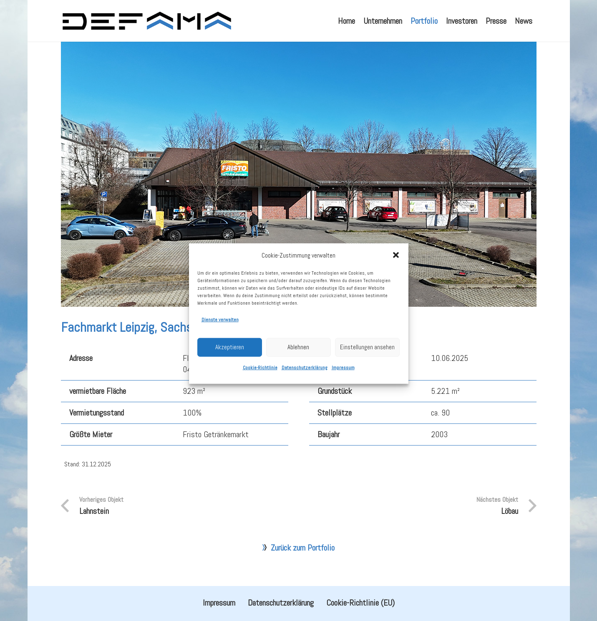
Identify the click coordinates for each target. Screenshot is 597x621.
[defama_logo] (146, 20)
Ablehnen (298, 357)
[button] (396, 265)
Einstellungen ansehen (367, 357)
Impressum (343, 377)
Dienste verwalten (220, 329)
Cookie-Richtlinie (260, 377)
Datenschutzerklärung (304, 377)
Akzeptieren (229, 357)
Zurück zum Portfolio (298, 567)
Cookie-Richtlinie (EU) (360, 602)
